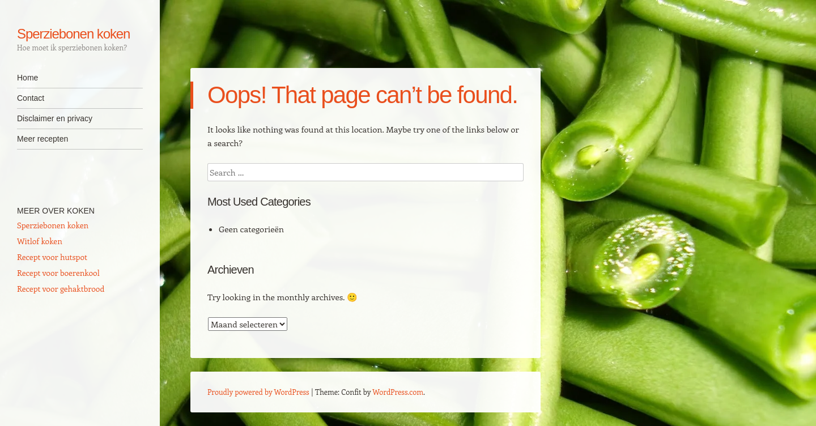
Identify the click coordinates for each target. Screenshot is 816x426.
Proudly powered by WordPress (258, 392)
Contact (30, 98)
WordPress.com (397, 392)
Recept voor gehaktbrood (60, 288)
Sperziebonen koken (73, 33)
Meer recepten (42, 138)
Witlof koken (39, 241)
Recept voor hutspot (52, 257)
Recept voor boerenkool (58, 272)
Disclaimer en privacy (54, 118)
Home (27, 77)
